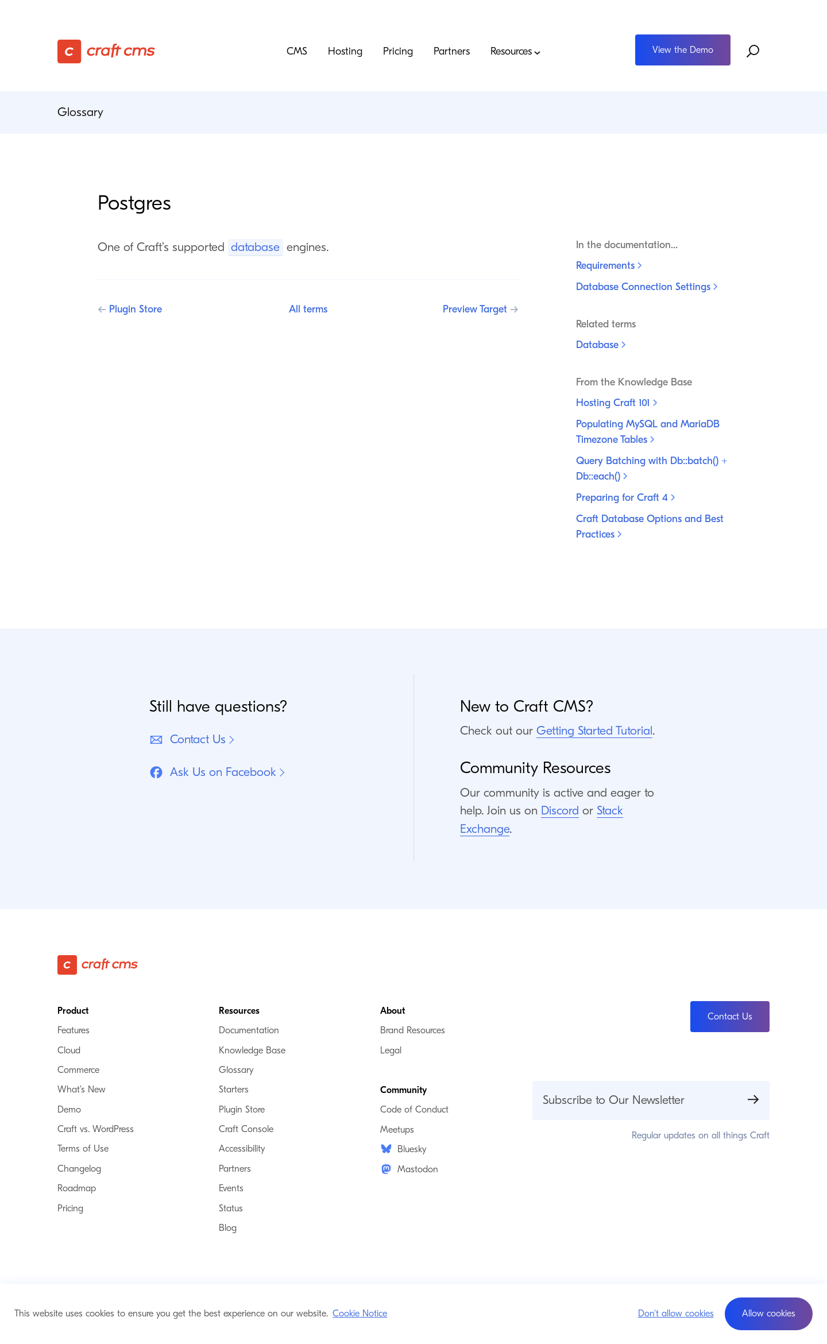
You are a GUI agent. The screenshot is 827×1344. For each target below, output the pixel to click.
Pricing (398, 51)
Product (72, 1011)
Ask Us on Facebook (212, 772)
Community (403, 1090)
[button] (769, 1313)
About (392, 1011)
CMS (297, 51)
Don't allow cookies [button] (676, 1313)
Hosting (345, 51)
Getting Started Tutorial (594, 730)
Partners (452, 51)
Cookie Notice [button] (360, 1313)
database (255, 247)
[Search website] (753, 51)
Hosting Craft (616, 403)
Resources (515, 52)
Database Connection (646, 287)
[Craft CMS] (146, 51)
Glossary (80, 112)
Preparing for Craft (625, 498)
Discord (560, 810)
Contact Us (187, 739)
